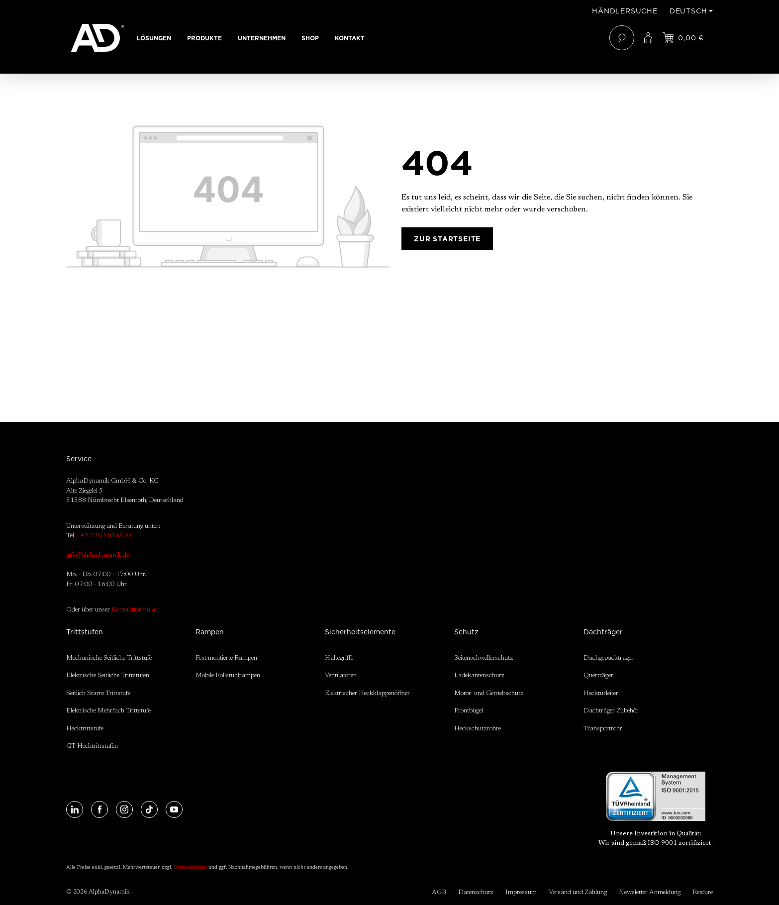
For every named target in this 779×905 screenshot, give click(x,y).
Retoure (702, 892)
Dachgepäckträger (609, 658)
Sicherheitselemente (360, 632)
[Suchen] (621, 37)
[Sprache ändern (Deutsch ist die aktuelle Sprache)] (691, 11)
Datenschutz (475, 892)
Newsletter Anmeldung (650, 892)
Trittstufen (84, 632)
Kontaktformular (134, 609)
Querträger (598, 675)
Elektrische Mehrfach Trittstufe (108, 710)
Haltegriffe (339, 658)
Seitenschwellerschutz (483, 658)
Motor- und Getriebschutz (489, 693)
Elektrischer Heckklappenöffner (367, 693)
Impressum (521, 892)
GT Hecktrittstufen (92, 746)
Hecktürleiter (601, 693)
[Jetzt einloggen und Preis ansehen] (683, 38)
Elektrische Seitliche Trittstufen (107, 675)
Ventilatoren (341, 675)
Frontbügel (468, 710)
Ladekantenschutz (479, 675)
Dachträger (603, 632)
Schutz (466, 632)
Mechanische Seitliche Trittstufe (109, 658)
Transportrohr (603, 728)
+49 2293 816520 (104, 535)
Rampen (209, 632)
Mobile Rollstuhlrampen (227, 675)
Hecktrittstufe (84, 728)
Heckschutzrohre (477, 728)
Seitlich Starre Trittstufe (98, 693)
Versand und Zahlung (578, 892)
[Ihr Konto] (648, 38)
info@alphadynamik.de (97, 555)
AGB (439, 892)
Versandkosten (190, 867)
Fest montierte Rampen (226, 658)
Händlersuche (625, 11)
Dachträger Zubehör (611, 710)
